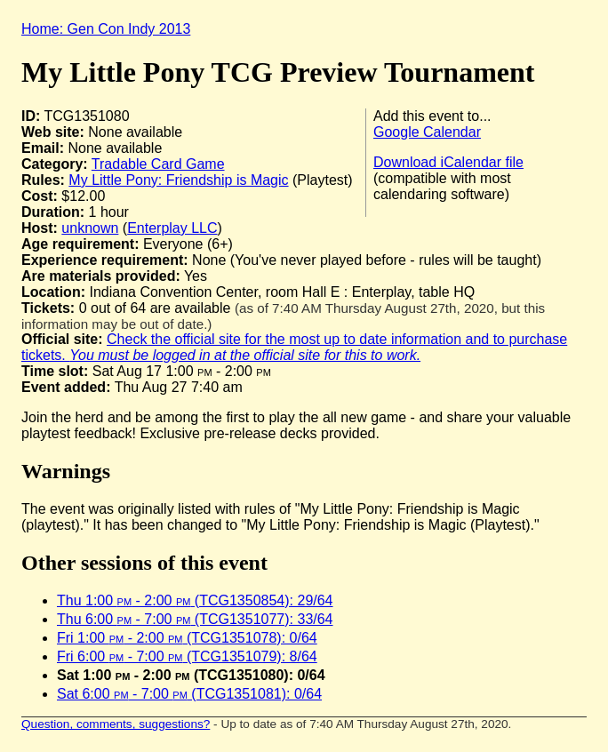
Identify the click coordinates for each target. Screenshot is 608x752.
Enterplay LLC (172, 228)
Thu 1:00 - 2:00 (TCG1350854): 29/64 (195, 600)
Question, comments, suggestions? (115, 724)
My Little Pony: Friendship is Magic (178, 180)
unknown (89, 228)
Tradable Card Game (158, 164)
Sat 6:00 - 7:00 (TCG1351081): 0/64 (189, 693)
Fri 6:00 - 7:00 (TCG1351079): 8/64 (187, 656)
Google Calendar (427, 132)
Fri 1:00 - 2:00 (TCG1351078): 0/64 (187, 637)
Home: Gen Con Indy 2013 (105, 28)
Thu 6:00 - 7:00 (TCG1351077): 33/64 (195, 619)
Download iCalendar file (448, 162)
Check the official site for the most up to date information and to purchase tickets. (294, 347)
